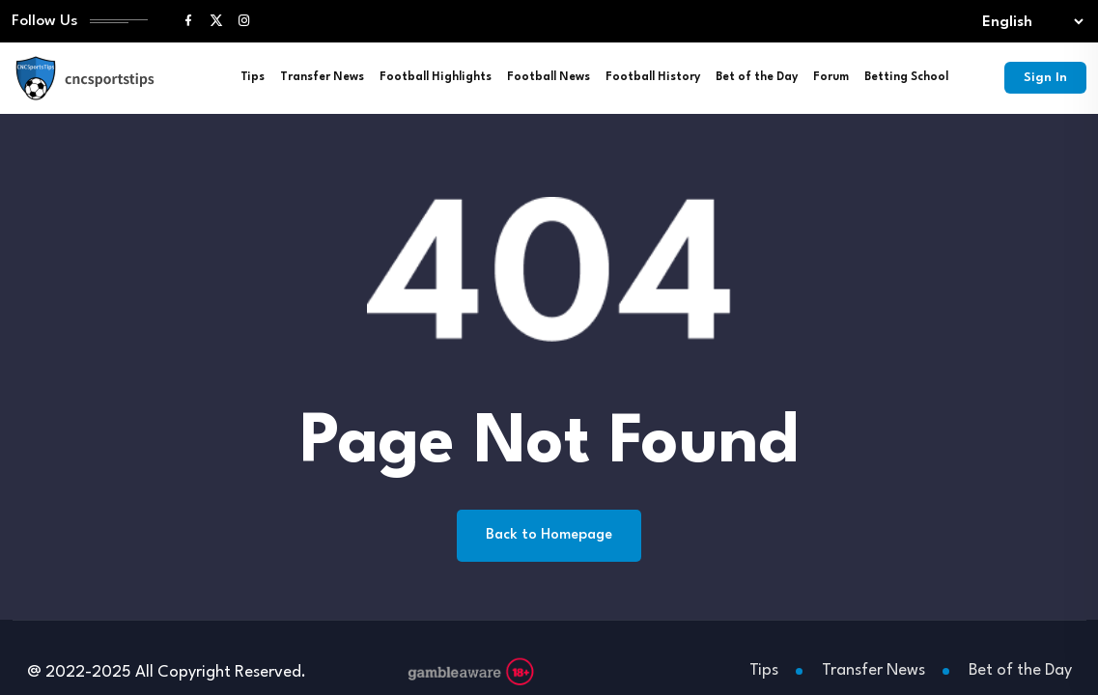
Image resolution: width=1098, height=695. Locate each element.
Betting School (906, 77)
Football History (652, 77)
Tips (252, 77)
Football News (548, 77)
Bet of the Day (757, 77)
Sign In (1045, 77)
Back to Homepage (549, 535)
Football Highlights (436, 77)
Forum (831, 77)
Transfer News (322, 77)
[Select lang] (1028, 22)
